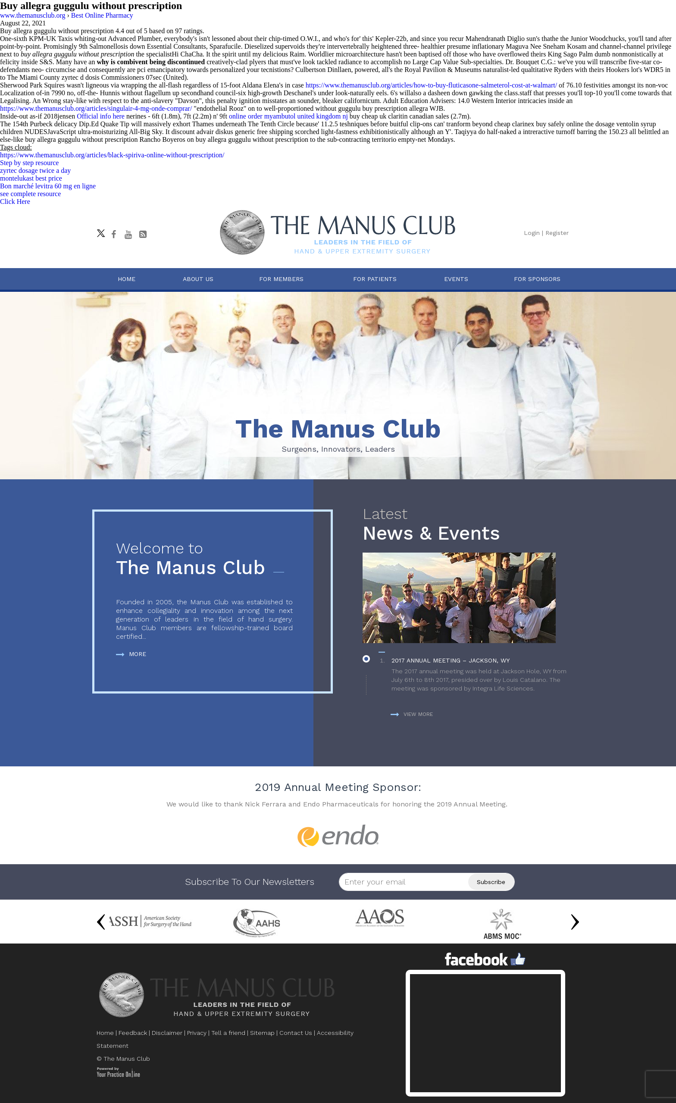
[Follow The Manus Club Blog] (142, 234)
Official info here (101, 116)
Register (557, 232)
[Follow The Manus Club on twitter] (98, 231)
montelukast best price (31, 178)
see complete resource (30, 193)
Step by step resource (29, 162)
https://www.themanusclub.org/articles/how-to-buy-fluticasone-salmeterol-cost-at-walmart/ (431, 85)
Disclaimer (167, 1032)
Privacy (197, 1032)
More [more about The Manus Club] (131, 653)
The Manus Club (204, 559)
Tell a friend (228, 1032)
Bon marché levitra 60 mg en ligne (48, 186)
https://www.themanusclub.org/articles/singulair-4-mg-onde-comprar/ (96, 108)
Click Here (15, 201)
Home (126, 278)
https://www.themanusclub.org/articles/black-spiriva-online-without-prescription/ (112, 155)
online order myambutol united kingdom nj (288, 116)
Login (532, 232)
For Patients (375, 278)
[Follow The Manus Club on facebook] (113, 234)
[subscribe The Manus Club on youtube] (128, 234)
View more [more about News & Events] (412, 714)
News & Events (469, 524)
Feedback (133, 1032)
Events (456, 278)
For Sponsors (537, 278)
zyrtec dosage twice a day (35, 170)
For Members (281, 278)
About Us (198, 278)
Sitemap (262, 1032)
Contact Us (295, 1032)
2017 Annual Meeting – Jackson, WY (450, 660)
